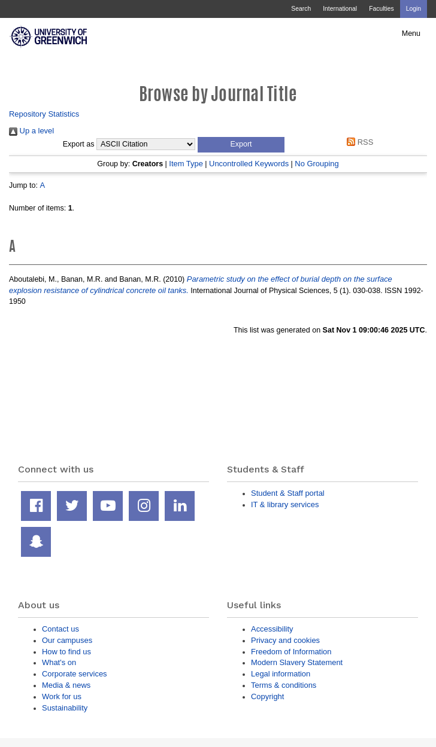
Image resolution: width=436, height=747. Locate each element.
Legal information (280, 673)
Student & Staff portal (288, 493)
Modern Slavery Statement (297, 662)
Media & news (66, 685)
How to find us (66, 651)
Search (301, 8)
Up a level (31, 130)
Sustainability (64, 707)
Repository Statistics (44, 113)
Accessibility (272, 628)
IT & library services (285, 504)
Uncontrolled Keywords (249, 163)
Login (413, 8)
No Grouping (316, 163)
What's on (59, 662)
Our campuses (67, 640)
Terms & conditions (283, 685)
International (340, 8)
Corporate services (74, 673)
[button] (241, 145)
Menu (411, 33)
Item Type (186, 163)
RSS (358, 142)
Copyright (267, 696)
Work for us (61, 696)
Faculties (381, 8)
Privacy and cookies (285, 640)
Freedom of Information (291, 651)
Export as (79, 144)
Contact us (60, 628)
